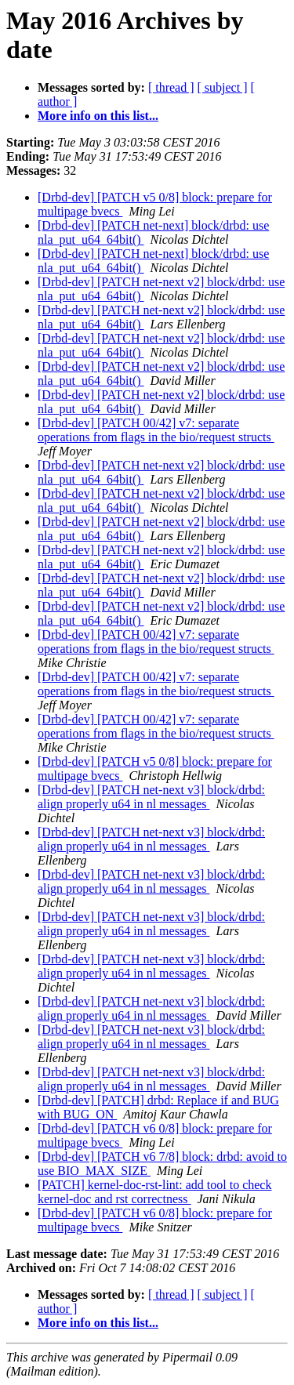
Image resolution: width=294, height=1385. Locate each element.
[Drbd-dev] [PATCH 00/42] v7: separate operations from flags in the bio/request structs (156, 430)
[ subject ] (223, 87)
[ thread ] (171, 87)
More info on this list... (98, 115)
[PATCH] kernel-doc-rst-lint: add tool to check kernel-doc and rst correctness (154, 1192)
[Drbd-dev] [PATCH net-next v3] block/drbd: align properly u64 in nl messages (151, 796)
